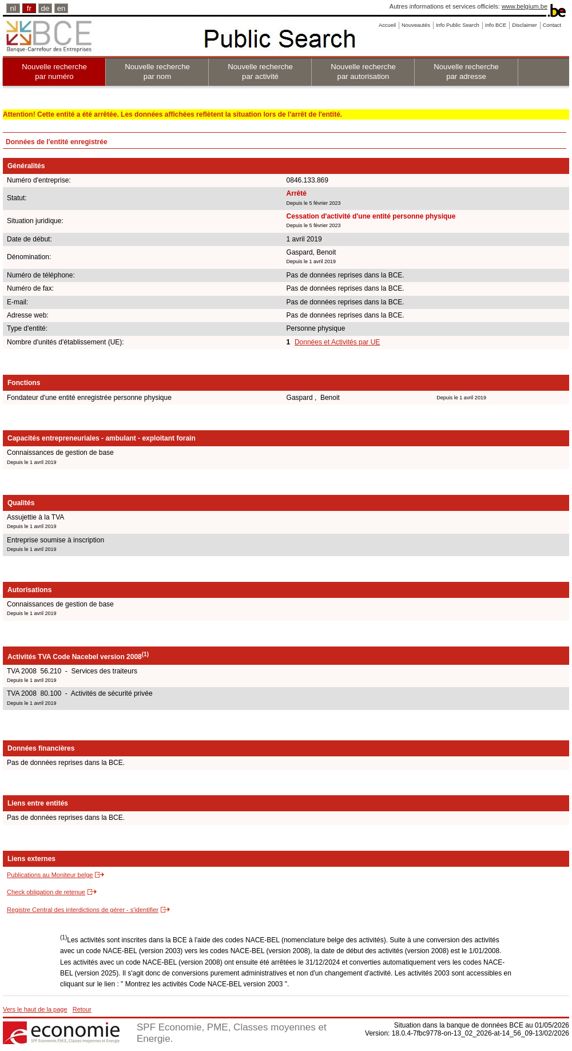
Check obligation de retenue (46, 892)
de (45, 8)
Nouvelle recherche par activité (260, 71)
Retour (82, 1009)
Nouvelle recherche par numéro (54, 71)
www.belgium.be (524, 6)
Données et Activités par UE (337, 342)
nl (13, 8)
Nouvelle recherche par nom (157, 71)
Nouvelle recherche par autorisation (363, 71)
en (61, 8)
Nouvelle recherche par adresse (466, 71)
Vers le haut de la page (35, 1009)
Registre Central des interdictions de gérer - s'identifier (82, 909)
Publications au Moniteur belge (50, 874)
